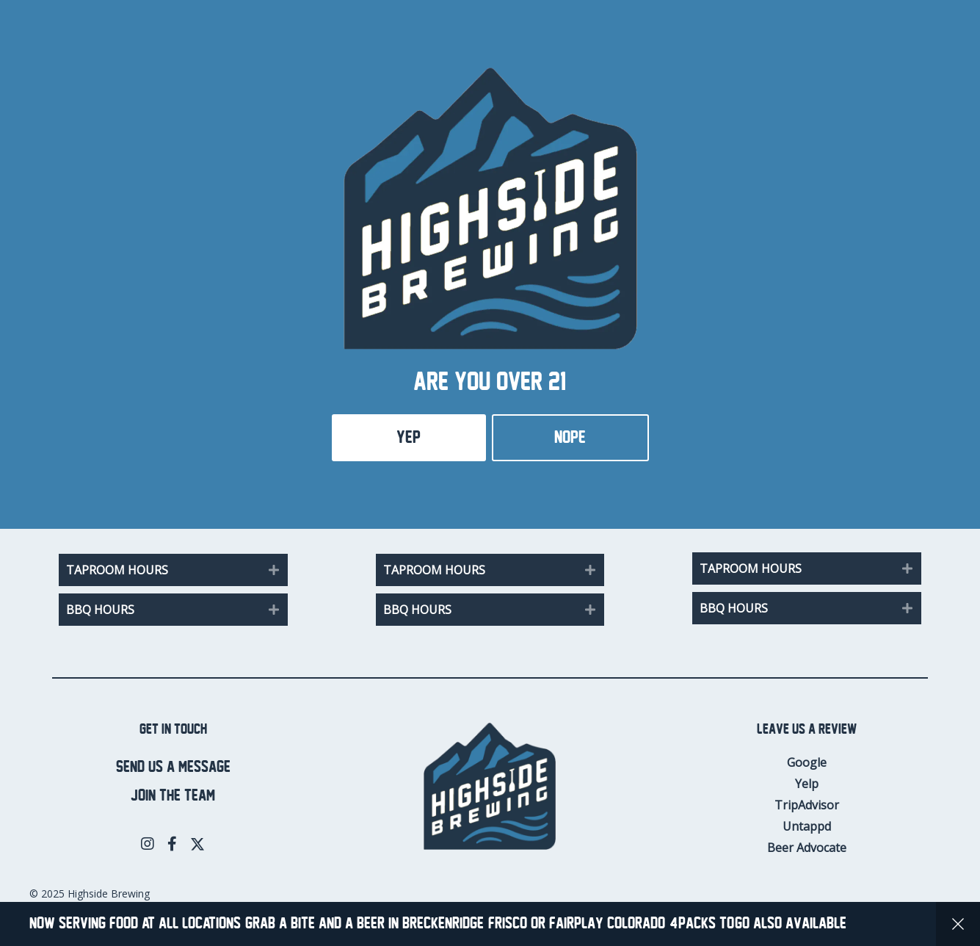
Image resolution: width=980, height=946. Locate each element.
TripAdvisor (806, 805)
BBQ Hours (100, 610)
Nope (570, 437)
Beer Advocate (806, 848)
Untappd (807, 826)
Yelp (807, 784)
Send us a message (173, 767)
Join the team (173, 796)
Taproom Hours (117, 570)
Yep (408, 437)
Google (807, 762)
